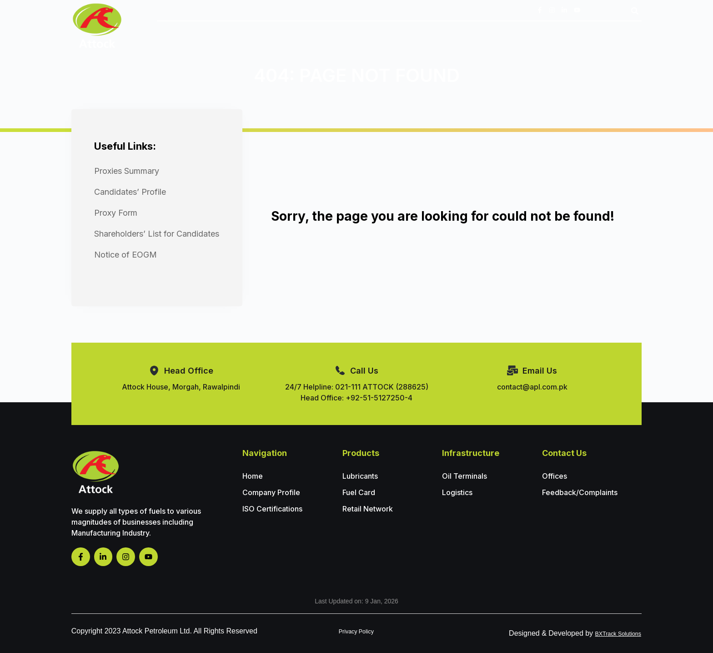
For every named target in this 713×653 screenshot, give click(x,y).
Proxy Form (115, 213)
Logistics (457, 492)
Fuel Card (358, 492)
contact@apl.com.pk (532, 386)
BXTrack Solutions (611, 633)
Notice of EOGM (125, 254)
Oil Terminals (464, 476)
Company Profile (271, 492)
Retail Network (367, 508)
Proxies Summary (126, 171)
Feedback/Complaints (580, 492)
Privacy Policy (356, 631)
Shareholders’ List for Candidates (156, 233)
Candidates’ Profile (130, 192)
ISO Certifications (272, 508)
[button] (635, 11)
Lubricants (360, 476)
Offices (554, 476)
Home (252, 476)
